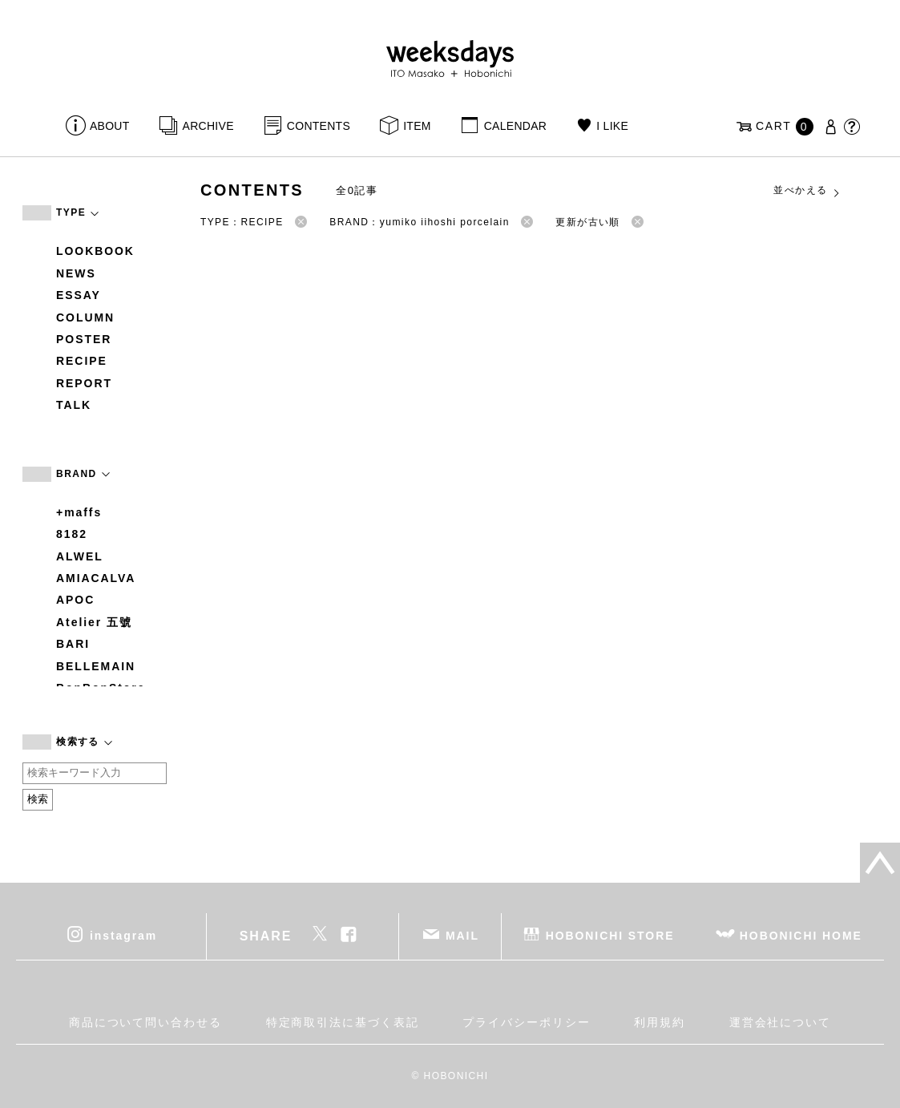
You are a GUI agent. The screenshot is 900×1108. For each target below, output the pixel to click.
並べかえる (807, 190)
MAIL (462, 934)
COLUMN (85, 317)
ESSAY (78, 295)
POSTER (83, 339)
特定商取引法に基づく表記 (342, 1022)
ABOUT (110, 125)
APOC (75, 599)
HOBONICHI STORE (610, 934)
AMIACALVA (95, 578)
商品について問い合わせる (145, 1022)
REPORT (84, 383)
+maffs (79, 512)
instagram (123, 934)
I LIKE (612, 125)
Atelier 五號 (94, 622)
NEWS (76, 273)
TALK (73, 404)
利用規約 (659, 1022)
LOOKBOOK (95, 251)
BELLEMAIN (95, 666)
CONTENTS (318, 125)
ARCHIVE (208, 125)
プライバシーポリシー (526, 1022)
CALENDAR (515, 125)
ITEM (417, 125)
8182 (71, 534)
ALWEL (79, 556)
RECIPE (81, 360)
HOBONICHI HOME (801, 934)
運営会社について (780, 1022)
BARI (73, 643)
